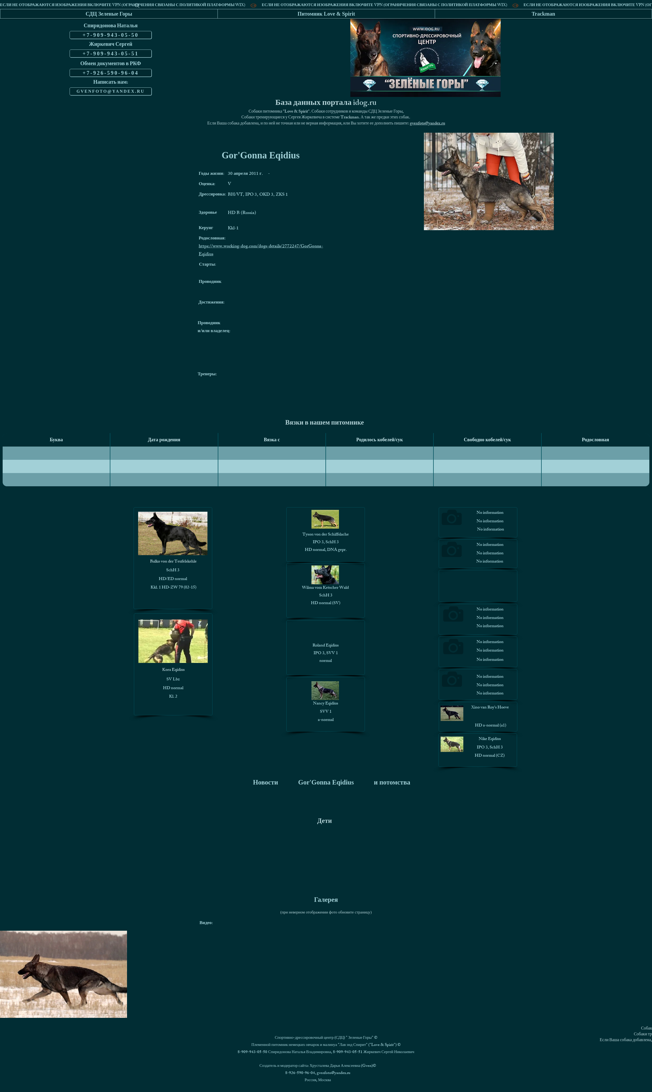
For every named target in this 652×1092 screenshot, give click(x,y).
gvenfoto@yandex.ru (427, 124)
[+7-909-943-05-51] (111, 53)
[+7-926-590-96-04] (111, 73)
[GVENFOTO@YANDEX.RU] (111, 91)
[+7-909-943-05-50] (111, 35)
